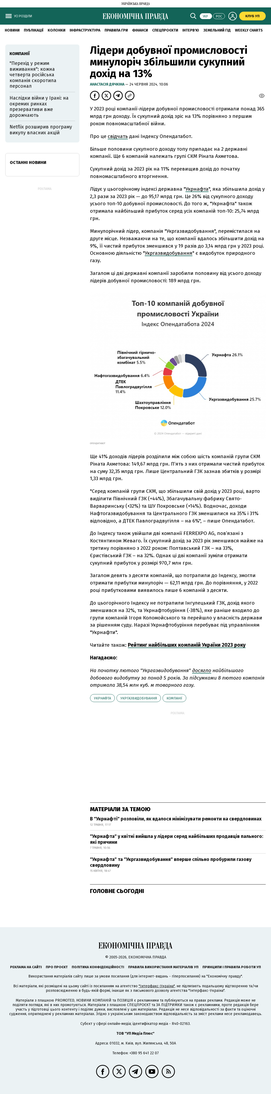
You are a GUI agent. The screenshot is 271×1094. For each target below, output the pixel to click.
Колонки (56, 30)
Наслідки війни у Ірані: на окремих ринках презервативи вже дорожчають (39, 106)
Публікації (33, 30)
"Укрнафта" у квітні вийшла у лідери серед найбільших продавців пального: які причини (176, 839)
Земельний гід (217, 30)
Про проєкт (57, 967)
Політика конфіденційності (98, 967)
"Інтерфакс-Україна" (157, 986)
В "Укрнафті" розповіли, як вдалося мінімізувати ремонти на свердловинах (175, 819)
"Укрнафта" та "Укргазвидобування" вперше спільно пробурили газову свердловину (170, 862)
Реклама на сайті (26, 967)
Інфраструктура (85, 30)
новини (12, 30)
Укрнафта (102, 698)
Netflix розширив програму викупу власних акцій (41, 130)
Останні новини (28, 162)
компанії (174, 698)
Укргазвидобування (138, 698)
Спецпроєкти (165, 30)
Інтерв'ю (190, 30)
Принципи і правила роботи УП (231, 967)
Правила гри (116, 30)
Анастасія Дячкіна (107, 84)
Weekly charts (249, 30)
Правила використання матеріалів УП (163, 967)
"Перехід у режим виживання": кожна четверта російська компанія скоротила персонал (33, 74)
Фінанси (140, 30)
